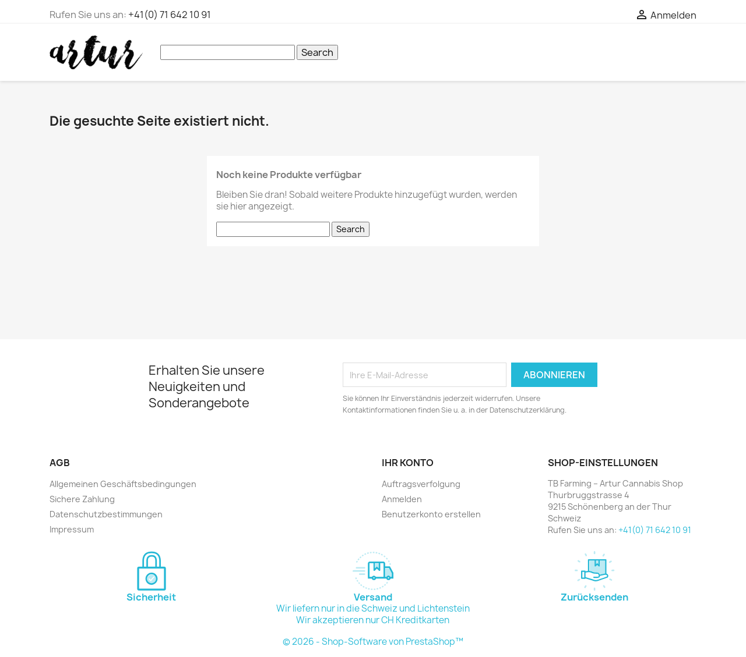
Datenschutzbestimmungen (106, 514)
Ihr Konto (408, 462)
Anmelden (402, 499)
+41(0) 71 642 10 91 (169, 14)
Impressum (72, 529)
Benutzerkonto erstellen (431, 514)
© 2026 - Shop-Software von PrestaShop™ (373, 641)
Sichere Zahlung (82, 499)
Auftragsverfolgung (421, 483)
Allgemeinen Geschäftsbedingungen (123, 483)
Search (317, 52)
